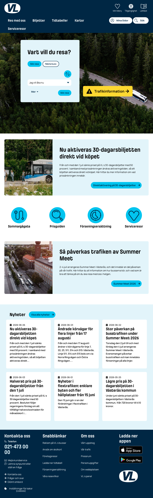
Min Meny (117, 8)
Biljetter (39, 20)
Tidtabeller (60, 20)
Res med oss (17, 20)
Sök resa (34, 63)
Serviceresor (17, 29)
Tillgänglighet (131, 8)
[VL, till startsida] (12, 8)
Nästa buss (50, 63)
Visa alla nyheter (42, 314)
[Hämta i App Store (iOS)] (130, 450)
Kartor (79, 20)
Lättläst (143, 8)
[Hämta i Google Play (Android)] (130, 459)
